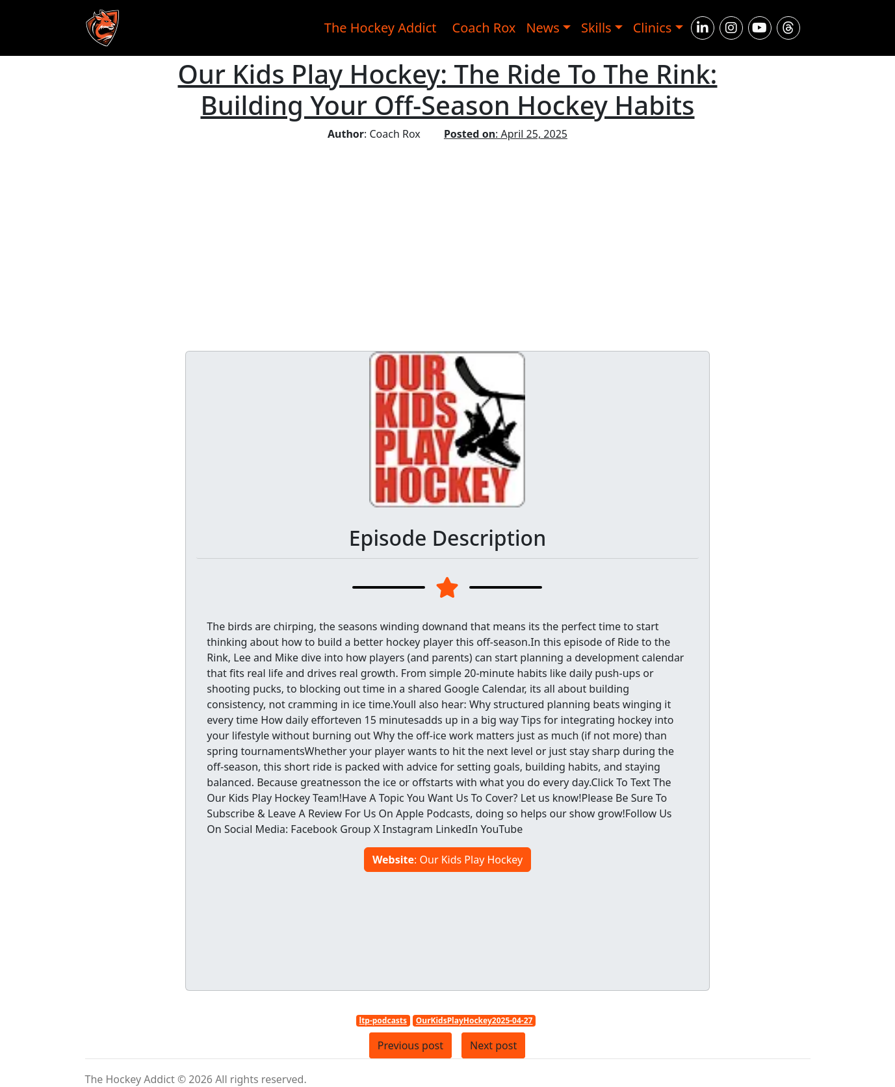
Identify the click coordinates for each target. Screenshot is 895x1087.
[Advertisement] (447, 239)
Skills (596, 27)
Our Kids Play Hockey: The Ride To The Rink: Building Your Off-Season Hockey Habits (448, 89)
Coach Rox (484, 27)
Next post (493, 1045)
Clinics (652, 27)
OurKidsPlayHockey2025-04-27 (474, 1020)
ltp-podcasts (383, 1020)
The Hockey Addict (380, 27)
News (542, 27)
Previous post (410, 1045)
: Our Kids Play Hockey (447, 859)
